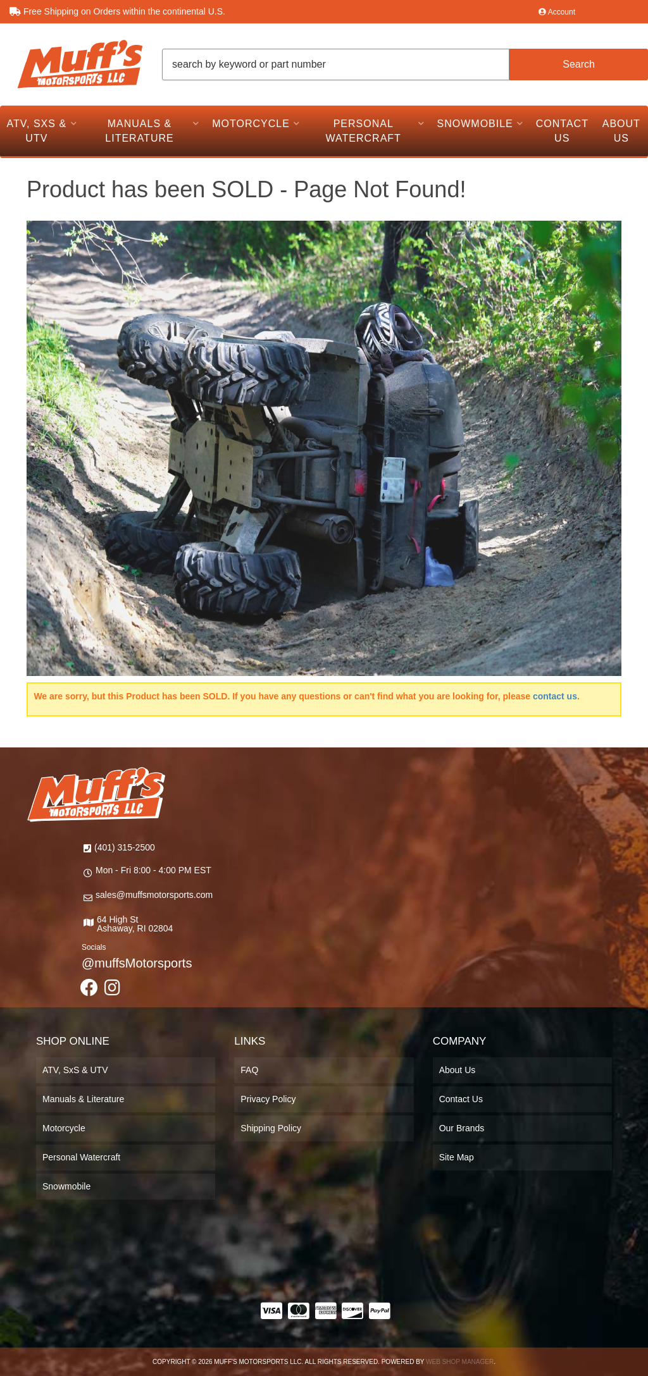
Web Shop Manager (460, 1361)
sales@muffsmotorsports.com (154, 894)
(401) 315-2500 (124, 847)
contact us (555, 696)
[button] (405, 64)
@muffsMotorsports (137, 963)
